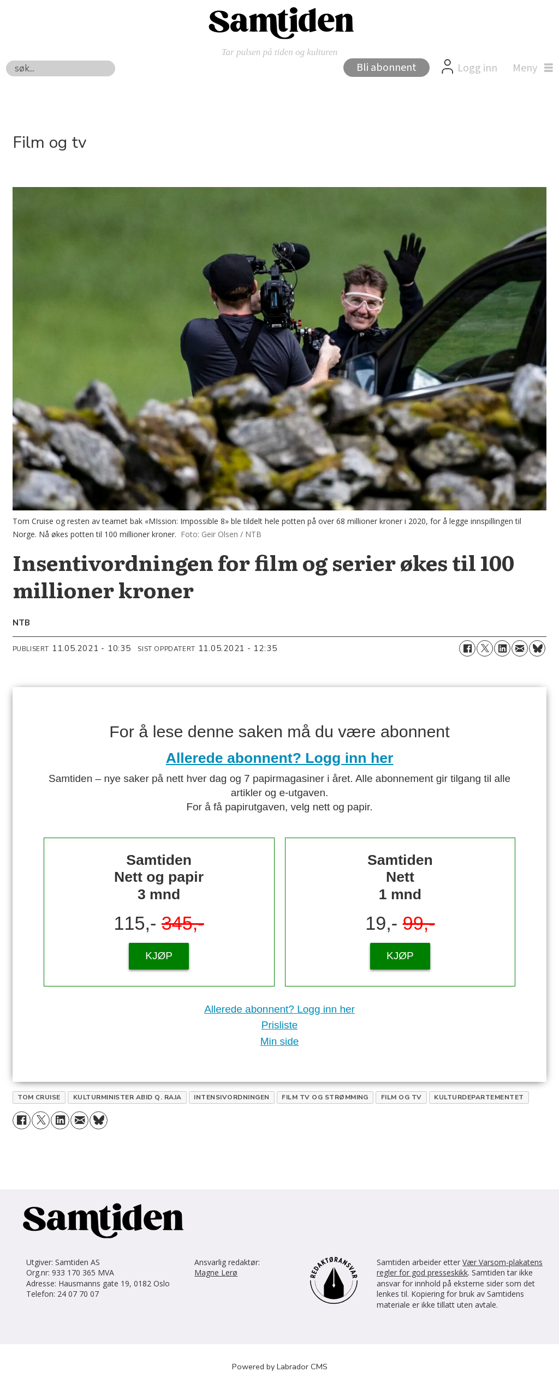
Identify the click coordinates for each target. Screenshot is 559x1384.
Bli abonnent (386, 67)
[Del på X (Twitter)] (485, 648)
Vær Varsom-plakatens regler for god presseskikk (460, 1267)
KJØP (159, 955)
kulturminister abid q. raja (127, 1097)
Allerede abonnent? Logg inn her (280, 758)
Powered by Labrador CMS (280, 1366)
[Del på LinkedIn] (502, 648)
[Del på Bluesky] (537, 648)
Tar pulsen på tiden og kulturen (280, 52)
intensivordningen (231, 1097)
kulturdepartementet (479, 1097)
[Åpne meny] (530, 68)
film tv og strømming (325, 1097)
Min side (279, 1041)
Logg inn (477, 68)
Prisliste (279, 1025)
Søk (5, 60)
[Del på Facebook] (467, 648)
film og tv (401, 1097)
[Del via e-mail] (520, 648)
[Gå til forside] (279, 22)
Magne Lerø (215, 1272)
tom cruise (39, 1097)
